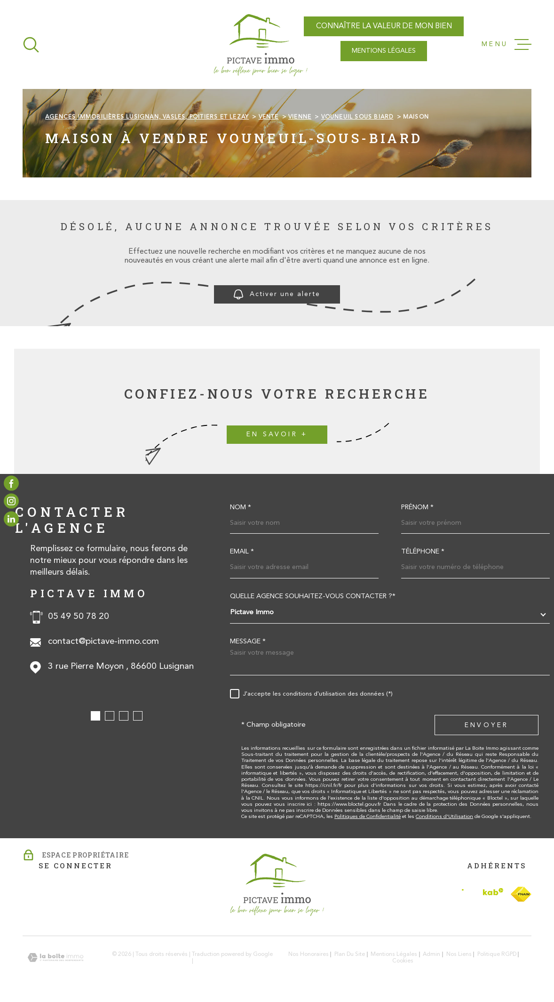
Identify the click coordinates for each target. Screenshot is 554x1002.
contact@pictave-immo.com (103, 641)
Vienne (299, 117)
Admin (431, 954)
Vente (269, 117)
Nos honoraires (308, 954)
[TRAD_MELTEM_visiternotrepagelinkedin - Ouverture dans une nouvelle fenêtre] (11, 519)
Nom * (240, 508)
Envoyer (486, 725)
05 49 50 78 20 (78, 616)
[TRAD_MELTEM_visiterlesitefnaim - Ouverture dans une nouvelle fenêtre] (521, 894)
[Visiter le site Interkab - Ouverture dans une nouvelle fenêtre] (482, 894)
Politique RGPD (496, 954)
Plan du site (349, 954)
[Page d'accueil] (260, 44)
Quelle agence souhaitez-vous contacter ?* (313, 596)
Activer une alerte (277, 294)
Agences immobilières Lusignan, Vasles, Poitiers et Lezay (147, 117)
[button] (95, 716)
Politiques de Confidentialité (367, 816)
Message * (248, 642)
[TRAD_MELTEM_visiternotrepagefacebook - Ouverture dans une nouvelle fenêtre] (11, 482)
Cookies (402, 961)
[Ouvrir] (31, 44)
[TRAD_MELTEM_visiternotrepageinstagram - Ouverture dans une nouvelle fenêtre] (11, 501)
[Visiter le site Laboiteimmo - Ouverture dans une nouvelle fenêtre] (55, 957)
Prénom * (417, 508)
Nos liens (459, 954)
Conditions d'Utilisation (444, 816)
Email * (242, 552)
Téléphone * (422, 552)
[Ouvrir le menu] (506, 44)
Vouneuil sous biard (357, 117)
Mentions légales (394, 954)
